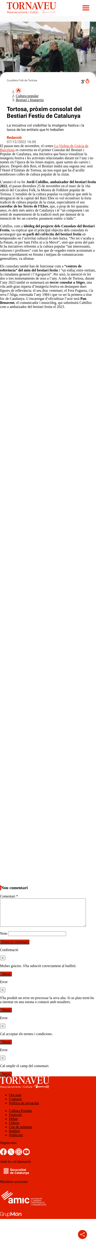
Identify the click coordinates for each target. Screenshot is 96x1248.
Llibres (14, 1128)
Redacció (14, 137)
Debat (13, 1124)
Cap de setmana (20, 1132)
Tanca (6, 979)
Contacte (15, 1104)
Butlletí (14, 1136)
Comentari (9, 896)
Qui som (15, 1100)
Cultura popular (27, 96)
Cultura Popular (20, 1116)
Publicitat (16, 1140)
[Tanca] (2, 963)
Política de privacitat (24, 1108)
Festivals (15, 1120)
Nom (3, 939)
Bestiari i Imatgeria (30, 100)
